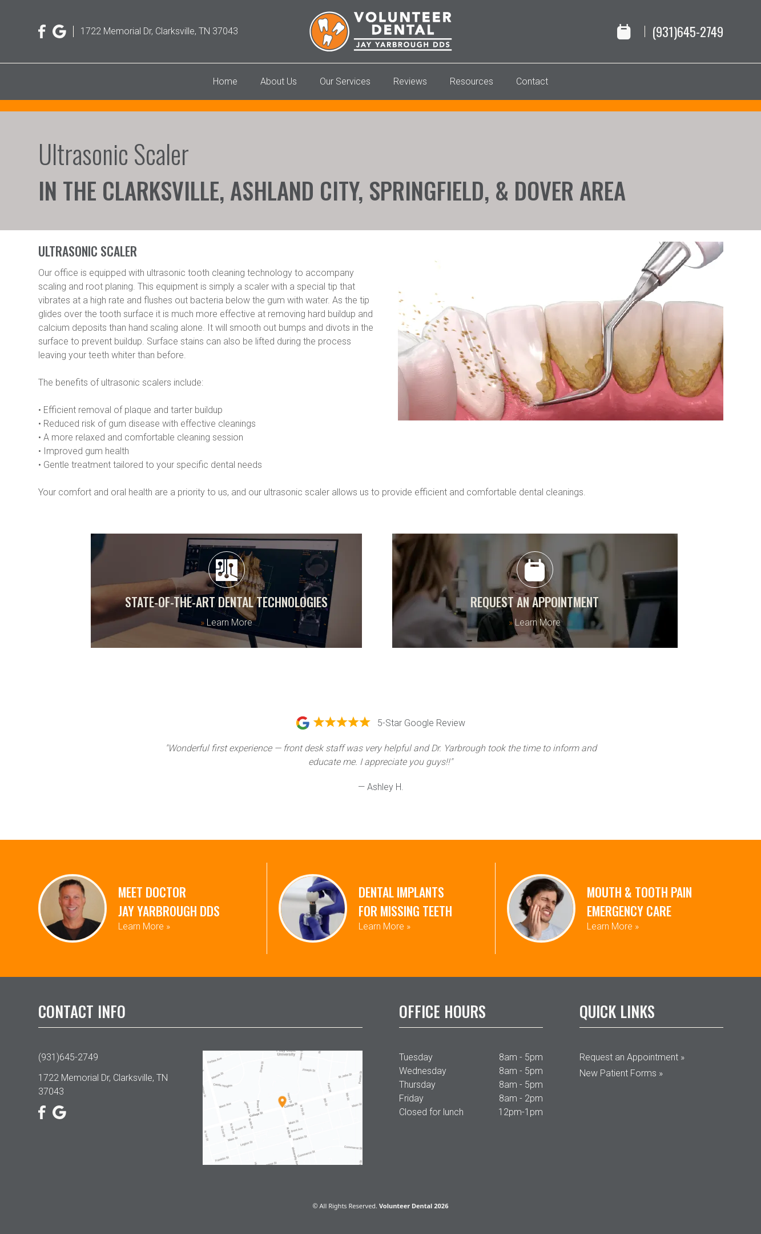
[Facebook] (42, 31)
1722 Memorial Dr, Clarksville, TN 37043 (159, 31)
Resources (471, 81)
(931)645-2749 (687, 31)
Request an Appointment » (632, 1057)
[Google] (59, 31)
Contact (532, 81)
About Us (278, 81)
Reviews (410, 81)
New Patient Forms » (621, 1073)
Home (225, 81)
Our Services (345, 81)
